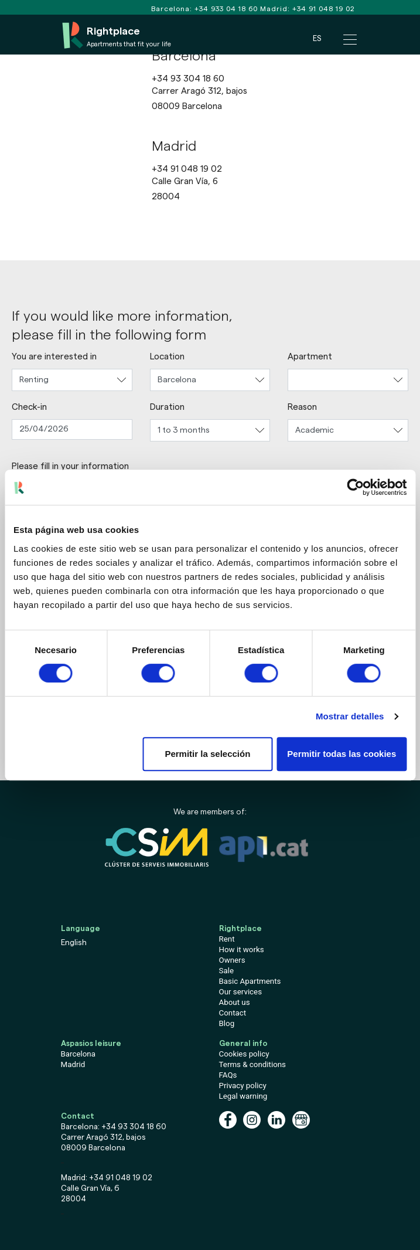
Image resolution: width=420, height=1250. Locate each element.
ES (317, 38)
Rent (227, 939)
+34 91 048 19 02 (323, 8)
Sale (226, 970)
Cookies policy (244, 1053)
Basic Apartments (250, 981)
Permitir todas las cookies (341, 754)
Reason (302, 407)
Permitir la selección (207, 754)
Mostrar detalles (350, 716)
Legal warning (243, 1096)
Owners (232, 960)
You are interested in (54, 356)
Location (167, 356)
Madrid (73, 1064)
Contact (233, 1012)
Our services (240, 991)
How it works (241, 949)
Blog (227, 1023)
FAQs (228, 1075)
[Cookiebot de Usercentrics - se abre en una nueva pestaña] (355, 487)
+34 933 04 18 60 (226, 8)
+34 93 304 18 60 (188, 78)
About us (234, 1002)
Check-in (29, 407)
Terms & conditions (252, 1064)
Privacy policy (243, 1085)
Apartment (310, 356)
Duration (167, 407)
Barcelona (78, 1053)
